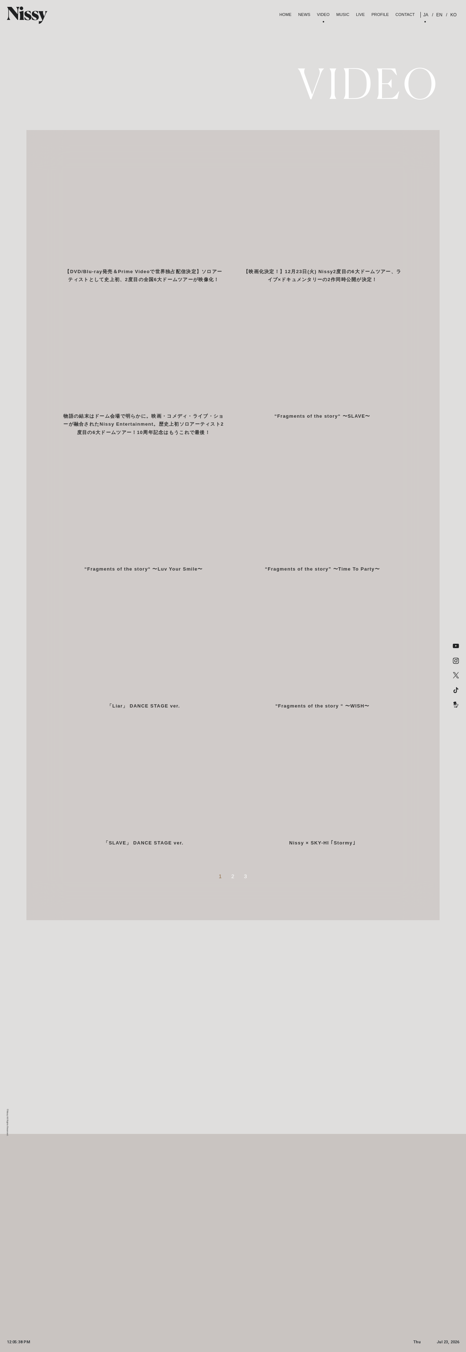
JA (425, 14)
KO (453, 14)
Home (285, 14)
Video (323, 14)
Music (342, 14)
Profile (380, 14)
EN (438, 14)
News (304, 14)
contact (405, 14)
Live (360, 14)
